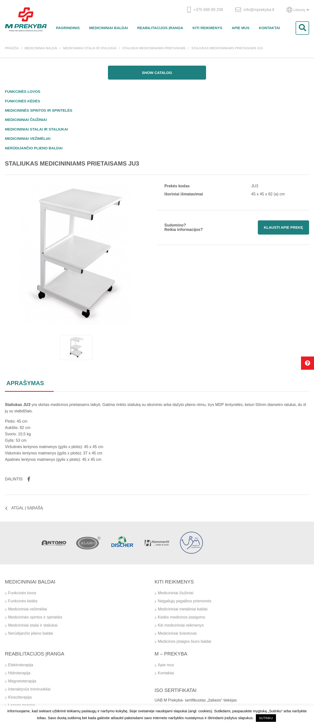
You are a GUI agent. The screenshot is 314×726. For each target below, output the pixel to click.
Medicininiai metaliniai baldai (183, 609)
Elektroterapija (20, 665)
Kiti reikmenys (207, 28)
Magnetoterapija (22, 681)
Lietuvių (298, 10)
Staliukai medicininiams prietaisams (154, 48)
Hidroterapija (19, 673)
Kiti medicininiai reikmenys (181, 625)
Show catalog (157, 73)
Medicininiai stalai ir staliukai (89, 48)
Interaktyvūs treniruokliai (29, 689)
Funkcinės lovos (22, 91)
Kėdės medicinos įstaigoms (181, 617)
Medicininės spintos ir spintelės (38, 110)
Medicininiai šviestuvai (177, 633)
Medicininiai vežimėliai (28, 138)
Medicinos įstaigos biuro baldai (184, 641)
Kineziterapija (20, 697)
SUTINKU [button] (266, 718)
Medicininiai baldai (108, 28)
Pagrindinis (68, 28)
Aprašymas (25, 383)
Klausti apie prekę (283, 227)
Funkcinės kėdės (22, 101)
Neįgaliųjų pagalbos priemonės (184, 601)
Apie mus (240, 28)
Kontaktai (269, 28)
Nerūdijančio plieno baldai (34, 148)
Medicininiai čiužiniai (26, 120)
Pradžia (12, 48)
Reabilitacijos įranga (160, 28)
